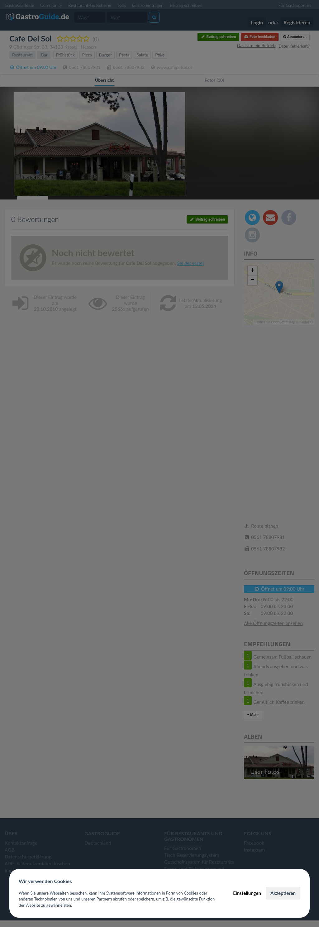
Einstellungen (247, 893)
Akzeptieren (283, 893)
